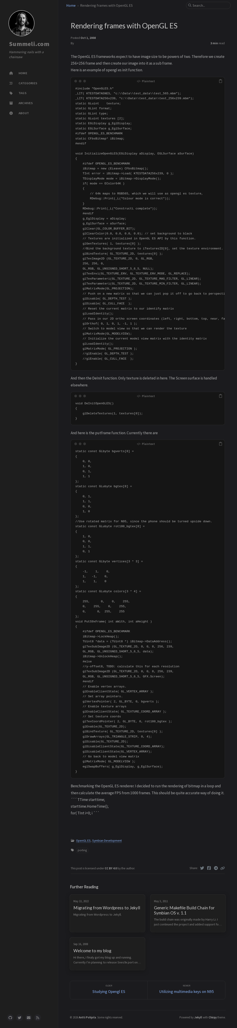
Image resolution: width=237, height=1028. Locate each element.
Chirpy (213, 1017)
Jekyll (198, 1017)
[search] (210, 5)
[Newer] (186, 990)
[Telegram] (215, 868)
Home (71, 5)
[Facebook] (209, 868)
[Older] (109, 990)
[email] (29, 1018)
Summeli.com (29, 44)
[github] (10, 1018)
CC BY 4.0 (111, 868)
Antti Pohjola (87, 1017)
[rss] (37, 1018)
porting (82, 850)
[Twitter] (202, 868)
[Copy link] (222, 868)
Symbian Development (107, 841)
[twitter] (19, 1018)
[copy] (221, 81)
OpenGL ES (83, 841)
